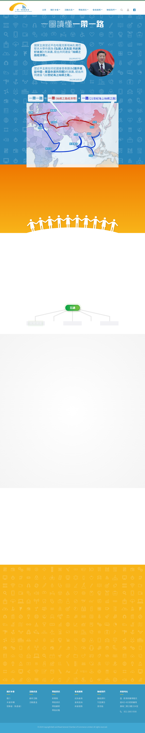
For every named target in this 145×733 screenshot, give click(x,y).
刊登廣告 (101, 702)
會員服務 (97, 9)
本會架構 (11, 702)
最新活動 (33, 698)
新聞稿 (55, 698)
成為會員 (79, 698)
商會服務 (79, 706)
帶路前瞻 (56, 710)
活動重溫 (33, 702)
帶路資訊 (82, 9)
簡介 (9, 698)
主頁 (44, 9)
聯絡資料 (101, 698)
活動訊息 (68, 9)
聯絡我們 (111, 9)
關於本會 (54, 9)
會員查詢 (79, 702)
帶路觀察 (56, 706)
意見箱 (100, 706)
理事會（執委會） (15, 706)
